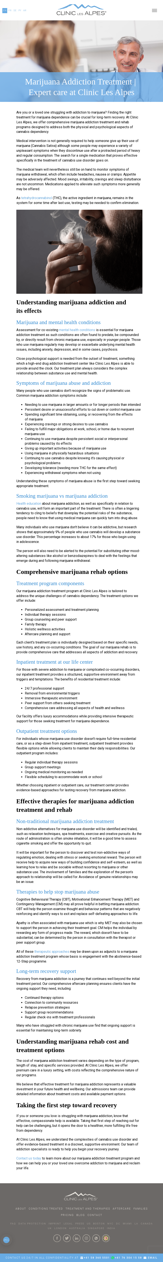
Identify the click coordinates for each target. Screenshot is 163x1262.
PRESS (79, 1223)
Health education (28, 504)
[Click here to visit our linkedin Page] (76, 1238)
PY (19, 10)
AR (25, 10)
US (89, 1223)
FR (10, 10)
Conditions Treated (46, 1208)
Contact (94, 1215)
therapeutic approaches (51, 952)
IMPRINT (55, 1223)
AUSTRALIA (77, 1228)
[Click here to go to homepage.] (81, 1196)
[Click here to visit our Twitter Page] (67, 1238)
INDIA (111, 1228)
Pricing (67, 1215)
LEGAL (68, 1223)
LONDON (60, 1228)
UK (50, 1228)
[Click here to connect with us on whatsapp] (96, 1238)
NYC (110, 1223)
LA (136, 1223)
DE (15, 10)
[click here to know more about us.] (106, 1238)
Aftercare (122, 1208)
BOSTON (99, 1223)
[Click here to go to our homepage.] (81, 10)
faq (13, 1223)
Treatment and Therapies (88, 1208)
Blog (80, 1215)
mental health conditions (77, 330)
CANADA (147, 1223)
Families (140, 1208)
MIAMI (127, 1223)
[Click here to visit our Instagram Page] (86, 1238)
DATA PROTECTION (32, 1223)
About (20, 1208)
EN (5, 10)
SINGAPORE (96, 1228)
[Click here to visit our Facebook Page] (57, 1238)
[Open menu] (154, 10)
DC (118, 1223)
